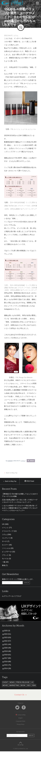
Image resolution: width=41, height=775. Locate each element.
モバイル (5, 558)
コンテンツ (6, 538)
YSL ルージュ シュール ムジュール (23, 129)
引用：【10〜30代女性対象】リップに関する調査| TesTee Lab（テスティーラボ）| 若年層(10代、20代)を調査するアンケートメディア (20, 287)
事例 (3, 565)
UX (3, 524)
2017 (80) (7, 658)
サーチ (4, 541)
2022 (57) (7, 641)
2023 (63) (7, 637)
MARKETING (14, 685)
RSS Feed (29, 481)
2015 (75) (7, 665)
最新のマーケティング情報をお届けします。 (18, 579)
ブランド (5, 555)
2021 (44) (7, 644)
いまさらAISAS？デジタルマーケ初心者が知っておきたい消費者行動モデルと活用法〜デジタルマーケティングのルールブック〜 (19, 508)
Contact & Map (20, 715)
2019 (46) (7, 651)
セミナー (5, 545)
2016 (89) (7, 661)
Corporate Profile (20, 721)
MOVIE (5, 685)
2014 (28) (7, 668)
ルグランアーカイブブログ (11, 596)
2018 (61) (7, 655)
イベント (5, 527)
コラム (15, 35)
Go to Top (20, 743)
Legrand (10, 460)
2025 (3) (7, 630)
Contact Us (20, 695)
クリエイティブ (7, 531)
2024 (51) (7, 634)
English (21, 718)
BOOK (23, 685)
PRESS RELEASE (23, 682)
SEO (28, 685)
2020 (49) (7, 648)
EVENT (5, 682)
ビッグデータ (7, 552)
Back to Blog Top (10, 473)
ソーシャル (6, 548)
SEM (34, 685)
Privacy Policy (20, 724)
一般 (3, 562)
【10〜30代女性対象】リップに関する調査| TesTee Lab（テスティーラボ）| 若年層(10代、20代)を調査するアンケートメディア (20, 206)
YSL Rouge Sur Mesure (23, 377)
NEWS (12, 682)
